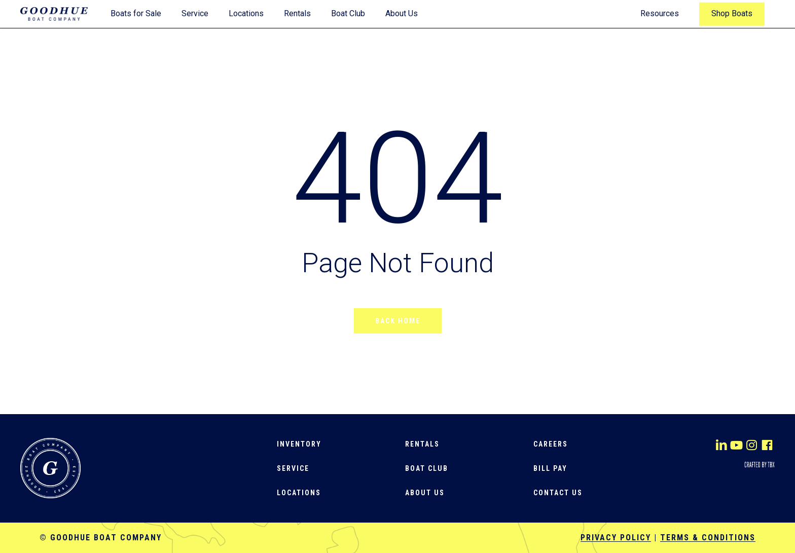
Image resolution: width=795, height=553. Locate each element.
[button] (299, 444)
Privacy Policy (616, 537)
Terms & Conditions (707, 537)
